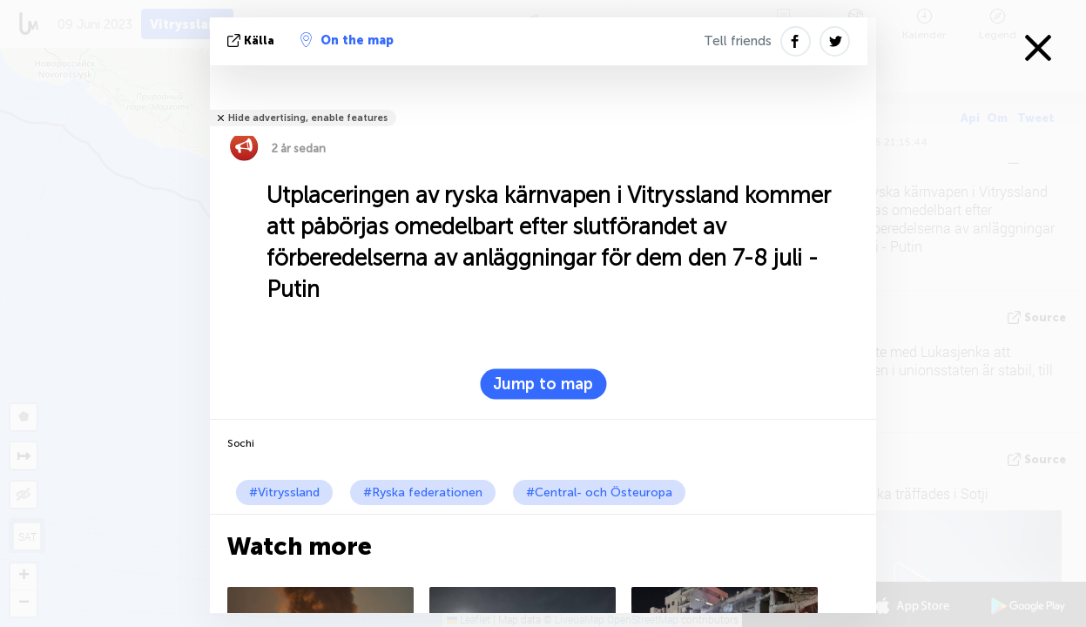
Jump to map (543, 384)
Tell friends (738, 41)
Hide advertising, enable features (308, 118)
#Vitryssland (284, 492)
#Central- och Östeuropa (599, 492)
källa (252, 40)
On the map (347, 40)
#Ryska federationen (422, 492)
